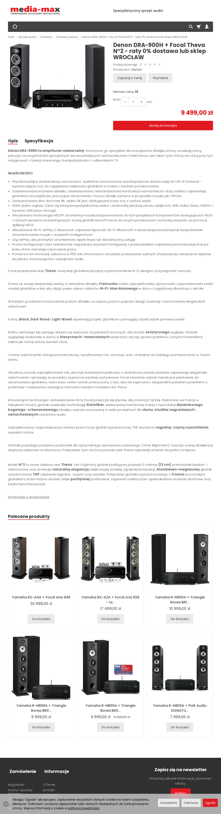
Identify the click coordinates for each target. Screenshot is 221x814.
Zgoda (210, 803)
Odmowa (191, 803)
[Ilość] (132, 101)
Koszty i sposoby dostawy (20, 789)
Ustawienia (168, 803)
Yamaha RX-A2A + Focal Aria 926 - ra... (110, 600)
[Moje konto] (207, 27)
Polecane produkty (30, 517)
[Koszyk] (199, 27)
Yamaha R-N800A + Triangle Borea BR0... (41, 709)
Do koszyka (41, 619)
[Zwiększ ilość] (124, 101)
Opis (13, 141)
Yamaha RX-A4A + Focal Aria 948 (41, 600)
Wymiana (160, 78)
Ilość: (117, 99)
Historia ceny (125, 91)
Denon (136, 69)
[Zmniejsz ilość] (140, 101)
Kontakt (49, 787)
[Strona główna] (35, 10)
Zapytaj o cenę (130, 78)
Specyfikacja (40, 141)
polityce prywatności (83, 808)
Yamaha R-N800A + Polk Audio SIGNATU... (179, 709)
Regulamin (16, 782)
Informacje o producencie (28, 497)
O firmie (49, 782)
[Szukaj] (191, 27)
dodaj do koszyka (163, 125)
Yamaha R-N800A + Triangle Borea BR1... (179, 600)
